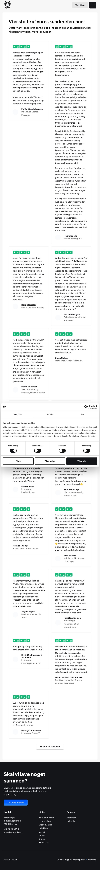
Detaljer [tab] (50, 414)
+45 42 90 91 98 (11, 829)
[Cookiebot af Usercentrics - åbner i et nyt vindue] (86, 407)
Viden (41, 835)
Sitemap (92, 859)
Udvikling (43, 828)
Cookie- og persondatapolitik (71, 859)
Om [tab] (82, 414)
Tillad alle (82, 461)
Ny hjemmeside (46, 817)
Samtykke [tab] (17, 414)
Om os (42, 839)
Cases (42, 831)
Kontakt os (44, 842)
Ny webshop (45, 821)
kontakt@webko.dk (13, 832)
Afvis (18, 461)
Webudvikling (45, 824)
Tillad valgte (50, 461)
